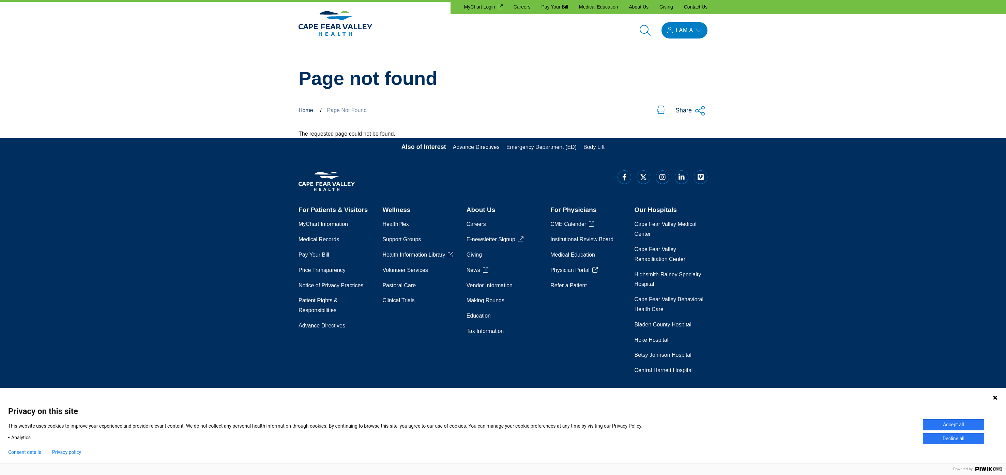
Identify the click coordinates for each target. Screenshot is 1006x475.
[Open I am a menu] (684, 30)
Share (690, 110)
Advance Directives (476, 147)
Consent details (24, 452)
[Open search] (645, 30)
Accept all (953, 424)
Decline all (953, 438)
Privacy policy (66, 452)
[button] (661, 110)
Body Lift (594, 147)
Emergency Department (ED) (541, 147)
